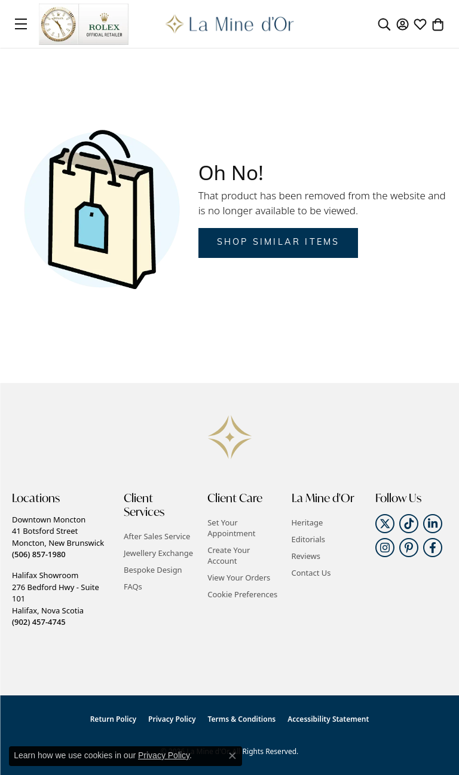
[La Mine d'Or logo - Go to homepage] (230, 24)
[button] (384, 24)
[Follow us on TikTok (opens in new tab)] (408, 523)
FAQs (133, 586)
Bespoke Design (153, 569)
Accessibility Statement (328, 719)
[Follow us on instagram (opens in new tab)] (384, 547)
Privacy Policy (171, 719)
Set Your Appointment (231, 528)
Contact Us (311, 572)
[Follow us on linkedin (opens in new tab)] (432, 523)
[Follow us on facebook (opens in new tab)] (432, 547)
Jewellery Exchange (158, 553)
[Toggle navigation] (21, 24)
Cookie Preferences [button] (242, 594)
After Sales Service (157, 536)
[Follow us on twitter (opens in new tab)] (384, 523)
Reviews (306, 556)
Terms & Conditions (242, 719)
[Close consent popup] (232, 755)
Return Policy (113, 719)
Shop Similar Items (278, 242)
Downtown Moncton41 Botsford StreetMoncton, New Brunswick (58, 537)
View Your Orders (238, 577)
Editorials (309, 539)
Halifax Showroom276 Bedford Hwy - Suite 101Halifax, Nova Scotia (55, 598)
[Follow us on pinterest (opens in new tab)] (408, 547)
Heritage (307, 522)
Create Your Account (228, 555)
